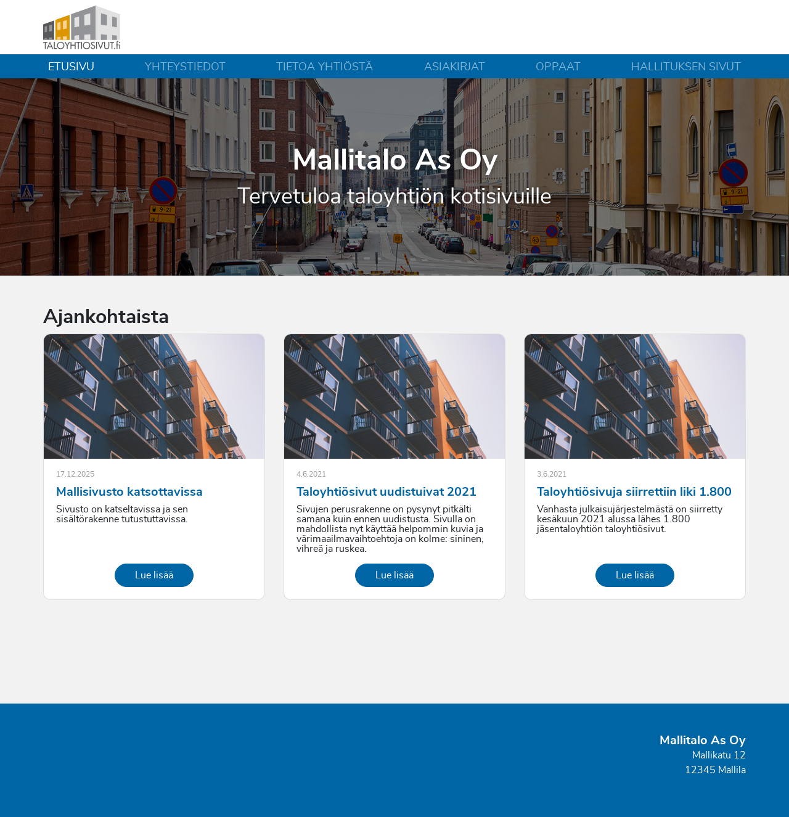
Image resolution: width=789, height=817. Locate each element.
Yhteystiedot (185, 67)
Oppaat (558, 67)
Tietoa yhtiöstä (324, 67)
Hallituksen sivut (686, 67)
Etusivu (71, 67)
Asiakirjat (454, 67)
